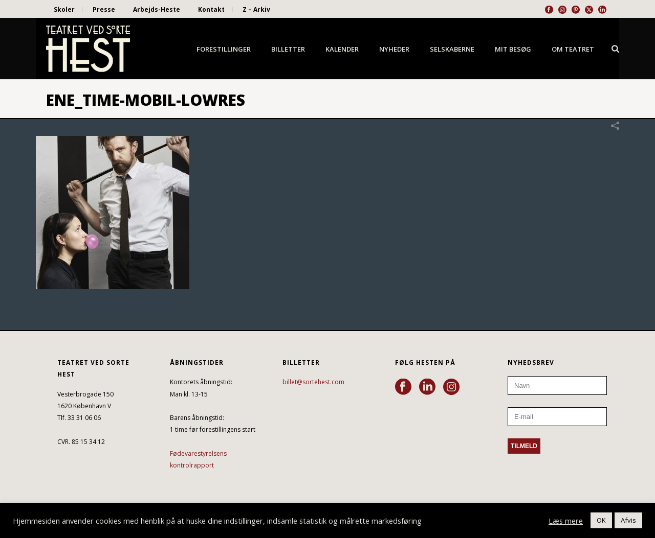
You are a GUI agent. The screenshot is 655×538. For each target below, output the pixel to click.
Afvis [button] (628, 520)
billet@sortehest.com (313, 382)
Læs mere (566, 520)
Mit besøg (513, 49)
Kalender (342, 49)
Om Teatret (573, 49)
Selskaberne (452, 49)
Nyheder (394, 49)
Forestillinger (223, 49)
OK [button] (601, 520)
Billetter (288, 49)
